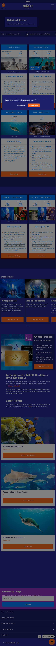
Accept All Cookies (33, 105)
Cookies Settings (21, 105)
